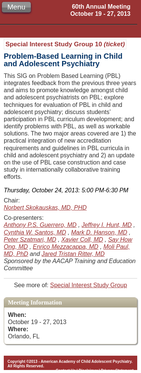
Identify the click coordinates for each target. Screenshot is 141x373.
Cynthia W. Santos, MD (35, 232)
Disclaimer (88, 370)
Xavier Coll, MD (82, 239)
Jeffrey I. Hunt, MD (107, 225)
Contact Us (66, 370)
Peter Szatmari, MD (30, 239)
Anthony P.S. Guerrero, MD (40, 225)
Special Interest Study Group (88, 285)
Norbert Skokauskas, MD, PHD (45, 207)
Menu (16, 7)
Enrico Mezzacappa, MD (65, 247)
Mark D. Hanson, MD (99, 232)
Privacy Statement (117, 370)
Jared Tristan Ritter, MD (73, 254)
